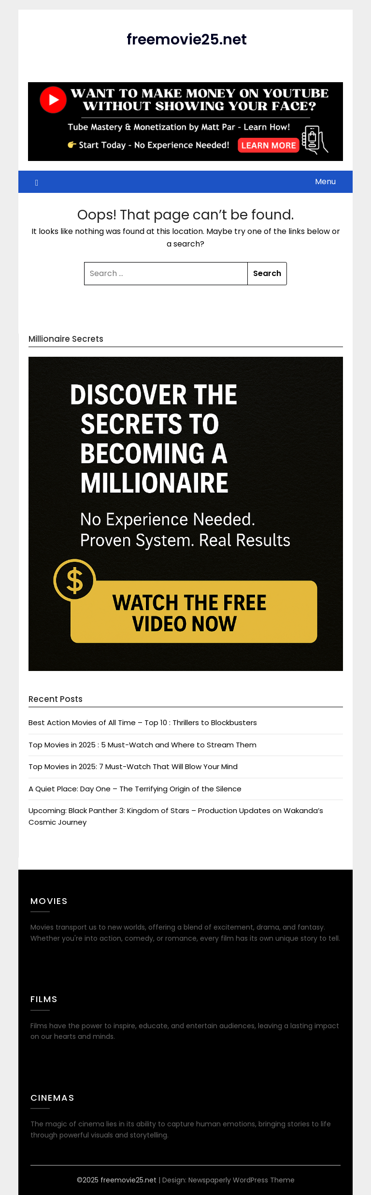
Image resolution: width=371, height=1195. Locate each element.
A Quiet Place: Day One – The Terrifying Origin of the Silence (135, 789)
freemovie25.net (187, 39)
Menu (325, 181)
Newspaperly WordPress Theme (241, 1180)
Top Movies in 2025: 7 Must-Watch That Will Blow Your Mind (133, 766)
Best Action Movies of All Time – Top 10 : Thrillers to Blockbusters (143, 722)
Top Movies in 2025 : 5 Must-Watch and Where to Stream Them (143, 745)
